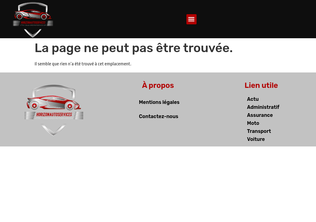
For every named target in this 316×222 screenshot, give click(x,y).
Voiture (256, 139)
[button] (191, 19)
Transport (259, 131)
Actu (253, 99)
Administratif (263, 107)
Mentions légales (159, 102)
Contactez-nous (158, 116)
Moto (253, 123)
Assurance (260, 115)
